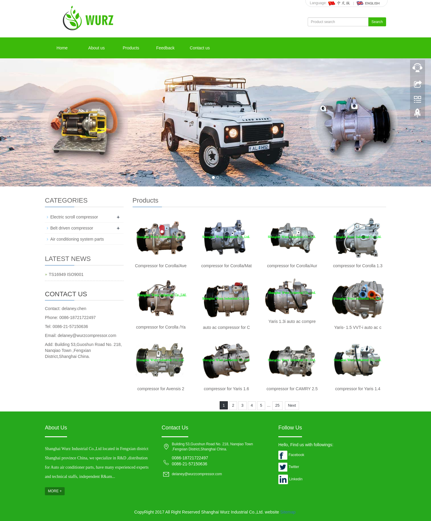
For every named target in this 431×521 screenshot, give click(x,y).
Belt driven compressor (71, 228)
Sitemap (287, 512)
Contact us (200, 47)
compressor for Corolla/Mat (226, 265)
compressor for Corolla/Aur (292, 265)
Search (377, 22)
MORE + (55, 491)
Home (62, 47)
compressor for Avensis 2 (160, 388)
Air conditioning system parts (77, 239)
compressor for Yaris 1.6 (226, 388)
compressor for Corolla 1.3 (358, 265)
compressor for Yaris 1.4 (357, 388)
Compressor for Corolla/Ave (160, 265)
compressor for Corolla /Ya (160, 327)
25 (277, 405)
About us (96, 47)
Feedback (165, 47)
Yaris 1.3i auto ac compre (292, 321)
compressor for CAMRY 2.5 (292, 388)
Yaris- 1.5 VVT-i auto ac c (357, 327)
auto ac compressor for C (226, 327)
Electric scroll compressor (74, 217)
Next (292, 405)
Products (131, 47)
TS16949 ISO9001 (66, 274)
